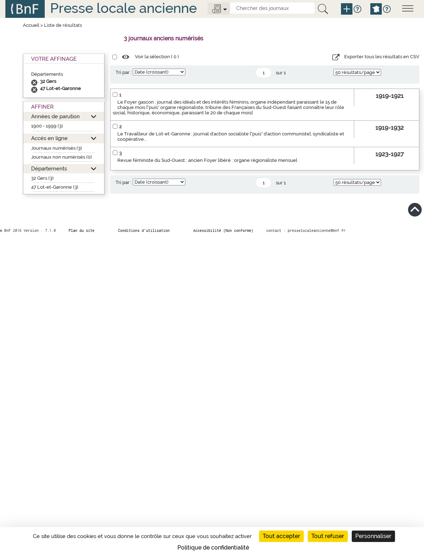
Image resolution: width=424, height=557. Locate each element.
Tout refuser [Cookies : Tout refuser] (327, 536)
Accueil (31, 25)
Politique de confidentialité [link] (213, 547)
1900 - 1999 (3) (47, 126)
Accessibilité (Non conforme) (223, 230)
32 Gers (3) (42, 178)
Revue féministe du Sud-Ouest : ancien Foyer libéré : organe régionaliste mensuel (207, 160)
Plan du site (81, 230)
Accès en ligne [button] (49, 138)
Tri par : (124, 72)
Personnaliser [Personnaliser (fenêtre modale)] (373, 536)
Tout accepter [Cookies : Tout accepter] (281, 536)
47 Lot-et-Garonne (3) (54, 187)
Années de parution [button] (55, 116)
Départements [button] (49, 168)
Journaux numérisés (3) (56, 148)
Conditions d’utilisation (144, 230)
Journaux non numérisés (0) (61, 157)
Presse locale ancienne (123, 8)
